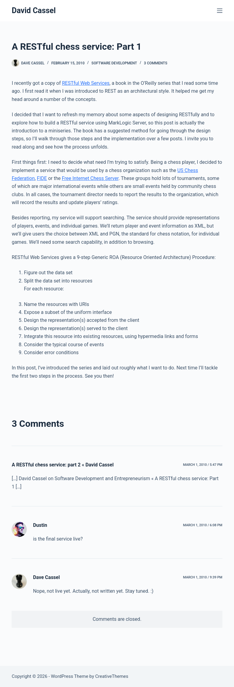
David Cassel (34, 10)
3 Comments (155, 63)
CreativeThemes (112, 676)
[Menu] (219, 10)
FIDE (42, 178)
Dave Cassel (46, 577)
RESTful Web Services (85, 83)
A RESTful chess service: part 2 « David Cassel (63, 465)
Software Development (114, 63)
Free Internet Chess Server (90, 178)
